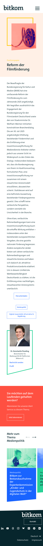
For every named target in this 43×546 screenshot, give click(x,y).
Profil (12, 366)
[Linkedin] (2, 529)
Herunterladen (21, 296)
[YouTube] (8, 529)
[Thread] (13, 529)
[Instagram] (18, 529)
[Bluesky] (24, 529)
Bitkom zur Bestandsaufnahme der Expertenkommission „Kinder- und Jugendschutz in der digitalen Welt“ (21, 484)
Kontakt (33, 521)
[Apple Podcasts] (29, 529)
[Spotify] (34, 529)
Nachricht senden (16, 362)
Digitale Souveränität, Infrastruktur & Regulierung (21, 315)
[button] (34, 437)
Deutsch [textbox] (34, 536)
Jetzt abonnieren (15, 417)
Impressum (37, 540)
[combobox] (36, 536)
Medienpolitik (21, 307)
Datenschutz (22, 540)
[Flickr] (40, 529)
